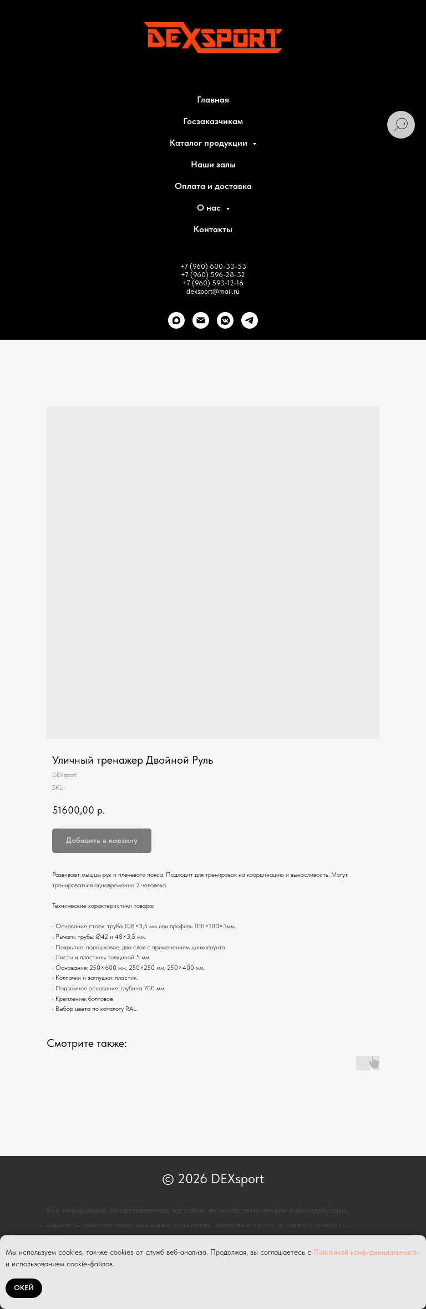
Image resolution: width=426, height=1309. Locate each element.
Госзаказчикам (213, 121)
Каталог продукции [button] (210, 142)
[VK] (225, 320)
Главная (213, 99)
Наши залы (213, 164)
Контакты (213, 229)
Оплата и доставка (213, 186)
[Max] (176, 320)
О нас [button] (210, 207)
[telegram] (249, 320)
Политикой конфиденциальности (366, 1251)
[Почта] (200, 320)
